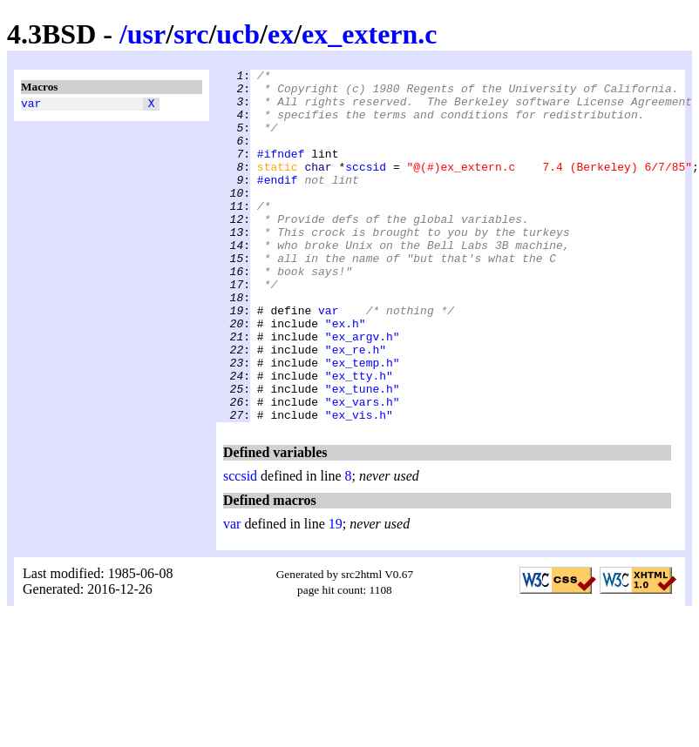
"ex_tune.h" (362, 453)
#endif (277, 203)
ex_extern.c (369, 34)
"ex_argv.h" (362, 391)
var (31, 105)
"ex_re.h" (355, 406)
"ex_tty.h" (359, 438)
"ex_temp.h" (362, 422)
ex (281, 34)
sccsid (365, 187)
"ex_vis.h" (359, 485)
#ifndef (281, 171)
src (190, 34)
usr (146, 34)
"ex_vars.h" (362, 469)
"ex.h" (345, 375)
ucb (238, 34)
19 (336, 594)
